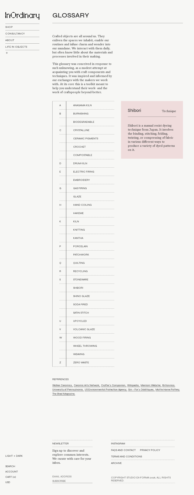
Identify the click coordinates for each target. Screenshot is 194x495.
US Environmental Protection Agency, (106, 389)
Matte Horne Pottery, (167, 389)
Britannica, (168, 385)
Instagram (118, 443)
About (9, 40)
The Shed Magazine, (63, 393)
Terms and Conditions (126, 456)
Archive (116, 463)
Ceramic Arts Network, (87, 385)
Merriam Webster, (151, 385)
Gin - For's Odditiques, (141, 389)
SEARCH (10, 466)
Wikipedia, (133, 385)
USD (7, 482)
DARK (19, 455)
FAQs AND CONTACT (123, 450)
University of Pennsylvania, (68, 389)
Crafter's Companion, (114, 385)
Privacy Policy (150, 450)
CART (10, 476)
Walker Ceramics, (62, 385)
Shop (9, 27)
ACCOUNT (11, 471)
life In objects (16, 46)
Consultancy (15, 33)
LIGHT (9, 455)
